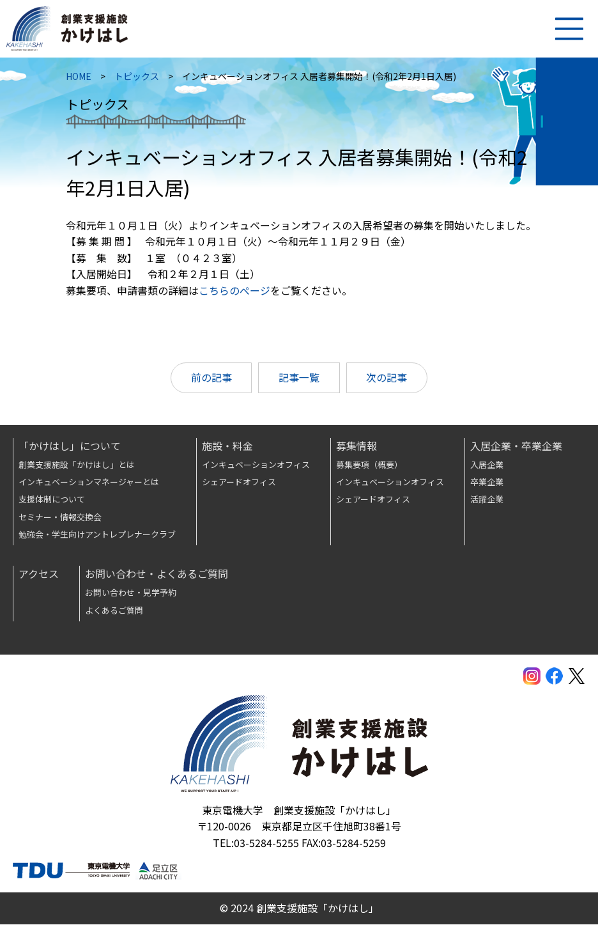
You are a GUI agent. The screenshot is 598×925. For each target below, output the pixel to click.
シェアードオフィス (239, 482)
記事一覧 (299, 380)
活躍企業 (486, 500)
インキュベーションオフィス (256, 465)
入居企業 (486, 465)
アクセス (39, 574)
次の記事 (387, 380)
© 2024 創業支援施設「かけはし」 (299, 908)
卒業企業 (486, 482)
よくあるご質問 (114, 611)
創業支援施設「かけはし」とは (77, 465)
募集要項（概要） (369, 465)
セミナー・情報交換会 (60, 517)
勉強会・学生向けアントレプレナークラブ (97, 535)
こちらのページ (235, 292)
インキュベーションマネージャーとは (89, 482)
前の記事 (210, 380)
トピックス (137, 78)
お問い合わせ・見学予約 (130, 593)
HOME (79, 78)
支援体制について (52, 500)
